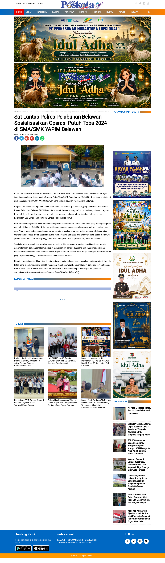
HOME (16, 116)
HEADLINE (20, 6)
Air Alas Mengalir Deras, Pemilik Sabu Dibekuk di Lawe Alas (139, 415)
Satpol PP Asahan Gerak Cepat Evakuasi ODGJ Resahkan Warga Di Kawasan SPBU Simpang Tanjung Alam (139, 434)
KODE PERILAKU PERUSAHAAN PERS (73, 547)
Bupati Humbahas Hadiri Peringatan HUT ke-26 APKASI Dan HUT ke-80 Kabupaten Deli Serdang (95, 367)
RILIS (40, 6)
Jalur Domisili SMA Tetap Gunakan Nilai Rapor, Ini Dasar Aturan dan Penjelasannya (139, 503)
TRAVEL (122, 16)
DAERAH (55, 16)
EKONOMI (96, 16)
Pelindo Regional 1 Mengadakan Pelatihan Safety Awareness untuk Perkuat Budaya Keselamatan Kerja (28, 367)
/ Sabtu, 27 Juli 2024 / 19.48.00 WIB (26, 139)
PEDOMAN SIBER (75, 545)
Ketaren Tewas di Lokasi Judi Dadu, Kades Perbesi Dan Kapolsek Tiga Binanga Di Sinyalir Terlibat (138, 469)
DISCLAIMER (91, 545)
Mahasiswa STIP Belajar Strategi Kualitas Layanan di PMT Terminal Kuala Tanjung (29, 407)
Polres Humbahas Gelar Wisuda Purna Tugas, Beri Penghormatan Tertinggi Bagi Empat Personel (62, 407)
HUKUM (109, 16)
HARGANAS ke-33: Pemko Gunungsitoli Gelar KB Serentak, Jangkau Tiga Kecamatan (62, 365)
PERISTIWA (69, 16)
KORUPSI (83, 16)
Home (19, 16)
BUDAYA (134, 16)
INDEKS (31, 6)
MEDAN (29, 16)
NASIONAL (42, 16)
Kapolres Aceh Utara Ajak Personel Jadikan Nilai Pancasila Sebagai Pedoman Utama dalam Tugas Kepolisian (139, 520)
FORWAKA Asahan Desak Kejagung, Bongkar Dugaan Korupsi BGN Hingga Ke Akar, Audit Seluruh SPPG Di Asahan (139, 452)
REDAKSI (60, 545)
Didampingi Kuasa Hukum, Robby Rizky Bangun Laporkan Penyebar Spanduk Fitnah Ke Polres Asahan (137, 487)
